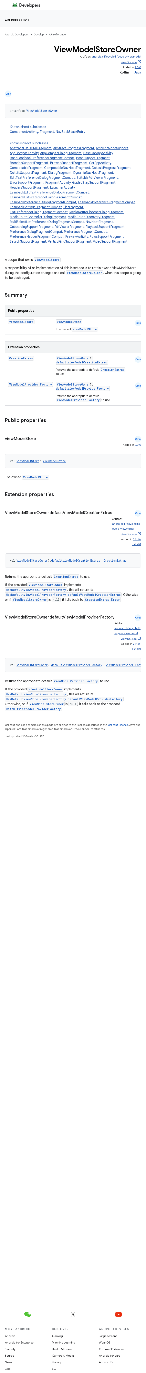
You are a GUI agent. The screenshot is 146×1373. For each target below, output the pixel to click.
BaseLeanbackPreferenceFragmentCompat (42, 158)
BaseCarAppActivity (98, 153)
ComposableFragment (26, 168)
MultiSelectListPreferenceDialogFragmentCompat (47, 222)
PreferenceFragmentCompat (85, 232)
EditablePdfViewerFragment (97, 178)
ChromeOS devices (111, 1349)
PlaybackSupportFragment (105, 227)
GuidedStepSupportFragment (93, 183)
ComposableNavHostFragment (67, 168)
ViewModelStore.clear (84, 273)
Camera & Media (63, 1355)
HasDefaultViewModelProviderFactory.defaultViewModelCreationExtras (63, 595)
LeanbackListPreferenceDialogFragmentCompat (46, 197)
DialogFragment (60, 173)
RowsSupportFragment (107, 237)
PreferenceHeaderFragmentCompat (37, 237)
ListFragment (73, 207)
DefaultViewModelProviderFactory (33, 709)
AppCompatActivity (24, 153)
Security (10, 1349)
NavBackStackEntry (70, 132)
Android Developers (17, 34)
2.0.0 (138, 67)
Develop (39, 34)
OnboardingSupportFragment (31, 227)
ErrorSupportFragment (27, 183)
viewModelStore (69, 322)
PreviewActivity (76, 237)
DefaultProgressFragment (111, 168)
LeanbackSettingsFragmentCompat (36, 207)
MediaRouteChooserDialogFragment (96, 212)
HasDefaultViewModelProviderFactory (36, 590)
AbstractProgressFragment (73, 148)
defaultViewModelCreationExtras (81, 362)
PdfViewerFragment (69, 227)
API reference (17, 20)
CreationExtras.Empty (102, 600)
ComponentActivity (24, 132)
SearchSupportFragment (28, 242)
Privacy (56, 1362)
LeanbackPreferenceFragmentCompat (106, 202)
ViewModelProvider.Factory (30, 384)
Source (9, 1355)
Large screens (108, 1336)
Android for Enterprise (19, 1342)
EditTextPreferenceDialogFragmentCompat (42, 178)
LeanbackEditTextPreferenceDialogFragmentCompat (49, 192)
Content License (118, 725)
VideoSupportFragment (110, 242)
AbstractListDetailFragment (31, 148)
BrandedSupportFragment (29, 163)
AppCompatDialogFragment (61, 153)
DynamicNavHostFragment (93, 173)
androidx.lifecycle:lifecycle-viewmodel (116, 56)
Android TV (106, 1362)
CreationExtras (21, 358)
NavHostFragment (99, 222)
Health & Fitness (62, 1349)
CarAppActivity (100, 163)
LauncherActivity (62, 187)
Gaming (57, 1336)
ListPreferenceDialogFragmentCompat (39, 212)
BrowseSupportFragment (68, 163)
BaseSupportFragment (93, 158)
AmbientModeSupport (112, 148)
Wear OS (105, 1342)
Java (137, 72)
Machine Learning (63, 1342)
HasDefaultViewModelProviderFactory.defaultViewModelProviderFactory (64, 699)
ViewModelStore (47, 260)
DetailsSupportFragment (28, 173)
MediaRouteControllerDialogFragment (38, 217)
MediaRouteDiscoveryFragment (91, 217)
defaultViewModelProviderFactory (82, 388)
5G (54, 1369)
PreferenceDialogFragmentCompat (36, 232)
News (8, 1362)
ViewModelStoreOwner (42, 111)
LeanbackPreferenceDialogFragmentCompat (43, 202)
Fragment (47, 132)
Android (10, 1336)
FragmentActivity (58, 183)
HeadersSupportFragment (29, 187)
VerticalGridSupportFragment (69, 242)
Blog (8, 1369)
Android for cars (109, 1355)
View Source (129, 62)
